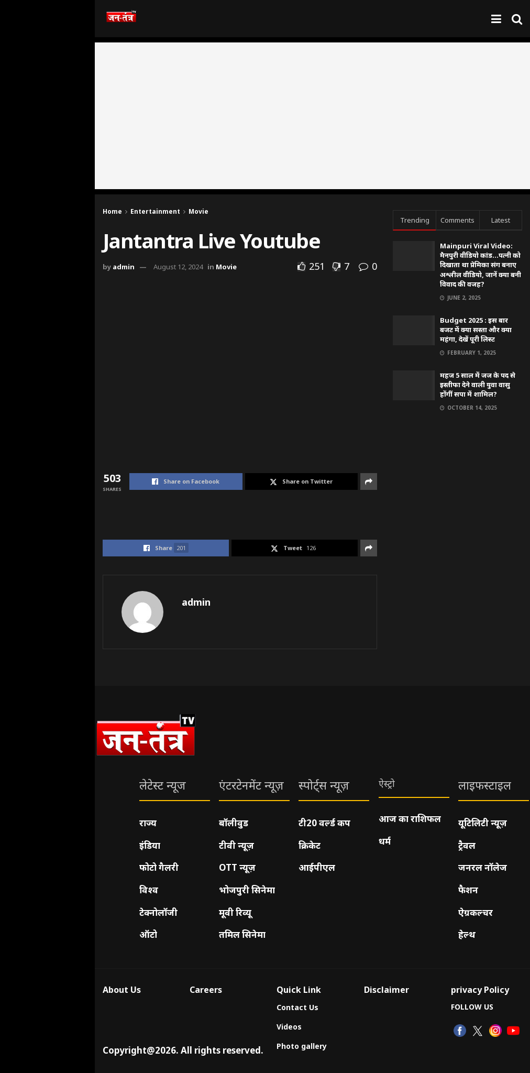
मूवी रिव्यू (235, 912)
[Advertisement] (312, 115)
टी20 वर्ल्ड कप (324, 823)
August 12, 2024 (178, 266)
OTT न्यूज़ (237, 867)
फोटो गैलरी (159, 867)
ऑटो (148, 934)
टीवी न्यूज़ (236, 845)
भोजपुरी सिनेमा (247, 890)
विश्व (148, 890)
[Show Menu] (496, 18)
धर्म (385, 841)
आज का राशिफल (410, 819)
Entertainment (155, 211)
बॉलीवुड (233, 823)
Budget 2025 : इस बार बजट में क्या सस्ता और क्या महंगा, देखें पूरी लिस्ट (476, 329)
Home (112, 211)
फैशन (468, 890)
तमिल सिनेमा (242, 934)
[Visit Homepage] (121, 18)
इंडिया (149, 845)
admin (124, 266)
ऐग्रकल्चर (475, 912)
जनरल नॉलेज (482, 867)
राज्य (148, 823)
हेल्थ (467, 934)
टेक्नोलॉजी (158, 912)
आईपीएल (317, 867)
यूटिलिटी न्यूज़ (482, 823)
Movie (198, 211)
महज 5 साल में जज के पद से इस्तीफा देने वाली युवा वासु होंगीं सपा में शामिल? (477, 384)
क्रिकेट (310, 845)
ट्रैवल (467, 845)
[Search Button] (517, 18)
